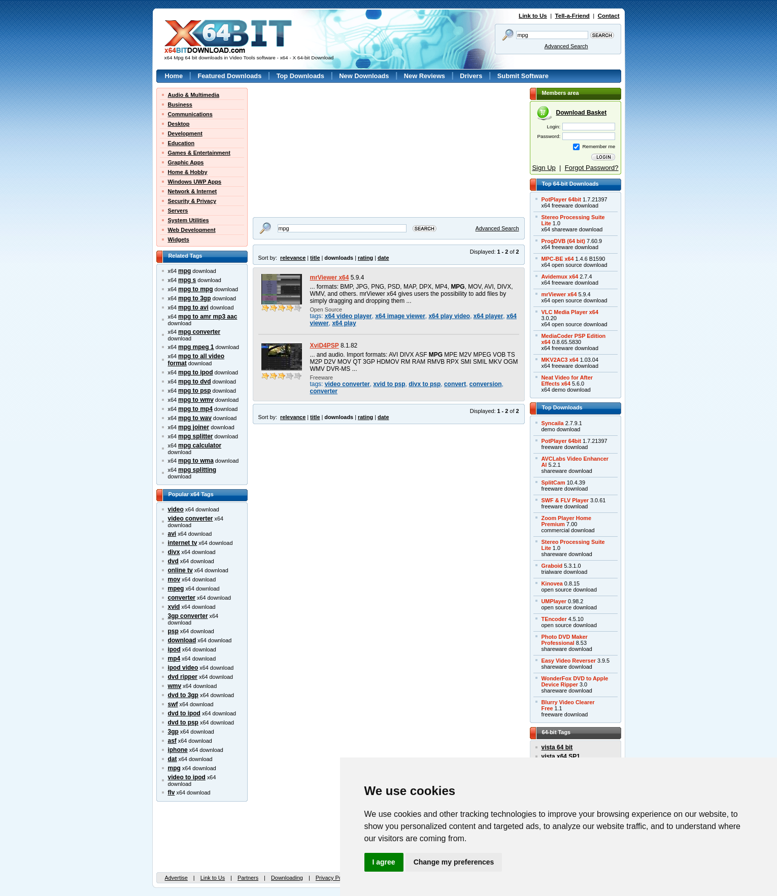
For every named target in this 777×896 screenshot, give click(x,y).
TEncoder (554, 619)
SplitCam (553, 482)
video (176, 509)
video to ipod (187, 777)
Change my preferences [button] (454, 862)
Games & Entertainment (199, 153)
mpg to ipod (195, 372)
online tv (180, 570)
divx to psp (425, 384)
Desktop (179, 124)
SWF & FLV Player (565, 500)
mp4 (174, 658)
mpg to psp (194, 390)
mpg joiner (193, 427)
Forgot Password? (592, 167)
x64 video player (348, 316)
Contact (609, 16)
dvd (173, 561)
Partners (248, 878)
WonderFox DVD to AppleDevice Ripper (575, 681)
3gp (173, 731)
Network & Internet (192, 191)
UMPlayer (554, 601)
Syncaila (553, 423)
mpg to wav (195, 418)
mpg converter (199, 331)
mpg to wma (196, 460)
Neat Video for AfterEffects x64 (567, 380)
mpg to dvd (194, 381)
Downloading (287, 878)
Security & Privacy (192, 201)
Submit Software (523, 76)
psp (173, 631)
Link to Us (533, 16)
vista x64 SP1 (561, 756)
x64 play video (449, 316)
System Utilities (188, 220)
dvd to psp (183, 722)
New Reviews (424, 76)
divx (174, 552)
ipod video (183, 667)
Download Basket (581, 112)
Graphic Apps (186, 162)
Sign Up (543, 167)
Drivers (471, 76)
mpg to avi (193, 307)
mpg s (187, 280)
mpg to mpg (195, 289)
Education (181, 143)
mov (174, 579)
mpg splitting (197, 469)
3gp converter (188, 615)
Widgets (178, 239)
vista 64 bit (557, 747)
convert (455, 384)
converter (181, 597)
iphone (178, 749)
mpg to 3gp (194, 298)
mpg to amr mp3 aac (207, 316)
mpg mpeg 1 (196, 347)
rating (365, 258)
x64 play (344, 323)
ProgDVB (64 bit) (563, 241)
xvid (174, 606)
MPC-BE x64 (558, 259)
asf (172, 740)
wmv (175, 686)
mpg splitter (195, 436)
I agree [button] (384, 862)
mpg (184, 270)
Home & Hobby (188, 172)
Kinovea (552, 583)
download (182, 640)
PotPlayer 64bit (562, 199)
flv (171, 792)
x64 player (488, 316)
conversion (485, 384)
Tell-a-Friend (572, 16)
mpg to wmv (196, 399)
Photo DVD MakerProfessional (565, 640)
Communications (190, 114)
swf (173, 704)
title (315, 258)
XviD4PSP (324, 345)
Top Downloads (300, 76)
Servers (178, 211)
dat (172, 759)
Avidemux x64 (560, 276)
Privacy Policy (333, 878)
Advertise (176, 878)
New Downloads (364, 76)
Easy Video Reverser (569, 661)
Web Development (192, 230)
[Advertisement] (316, 151)
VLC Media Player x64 (570, 312)
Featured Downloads (229, 76)
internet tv (182, 542)
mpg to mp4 (195, 408)
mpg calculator (199, 445)
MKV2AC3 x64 (560, 360)
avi (172, 533)
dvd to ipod (184, 713)
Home (174, 76)
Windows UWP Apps (195, 182)
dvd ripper (182, 676)
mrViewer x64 (329, 277)
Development (185, 133)
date (383, 258)
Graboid (552, 566)
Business (180, 104)
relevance (293, 258)
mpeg (176, 588)
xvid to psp (389, 384)
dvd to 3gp (183, 695)
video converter (190, 518)
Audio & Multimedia (194, 95)
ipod (174, 649)
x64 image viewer (400, 316)
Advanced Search (566, 46)
